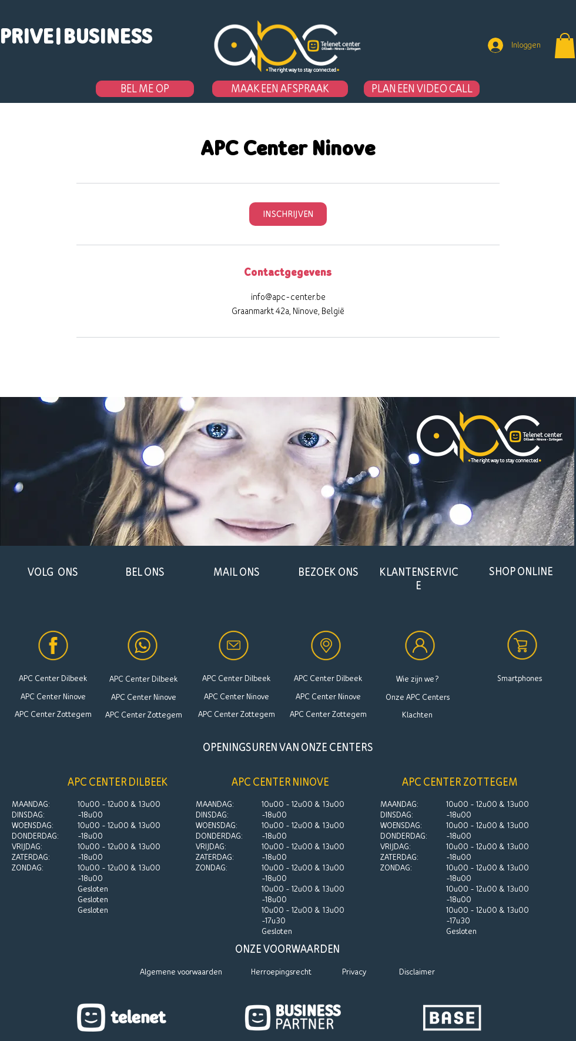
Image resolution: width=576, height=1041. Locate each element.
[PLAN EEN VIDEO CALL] (422, 89)
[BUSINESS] (108, 35)
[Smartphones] (519, 678)
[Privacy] (354, 972)
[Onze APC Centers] (417, 697)
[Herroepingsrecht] (281, 972)
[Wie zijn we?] (417, 679)
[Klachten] (417, 714)
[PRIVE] (27, 35)
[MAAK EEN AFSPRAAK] (280, 89)
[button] (58, 35)
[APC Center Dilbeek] (53, 678)
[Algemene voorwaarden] (181, 972)
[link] (288, 214)
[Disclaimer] (417, 972)
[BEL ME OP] (145, 89)
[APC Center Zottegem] (53, 714)
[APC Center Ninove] (53, 696)
